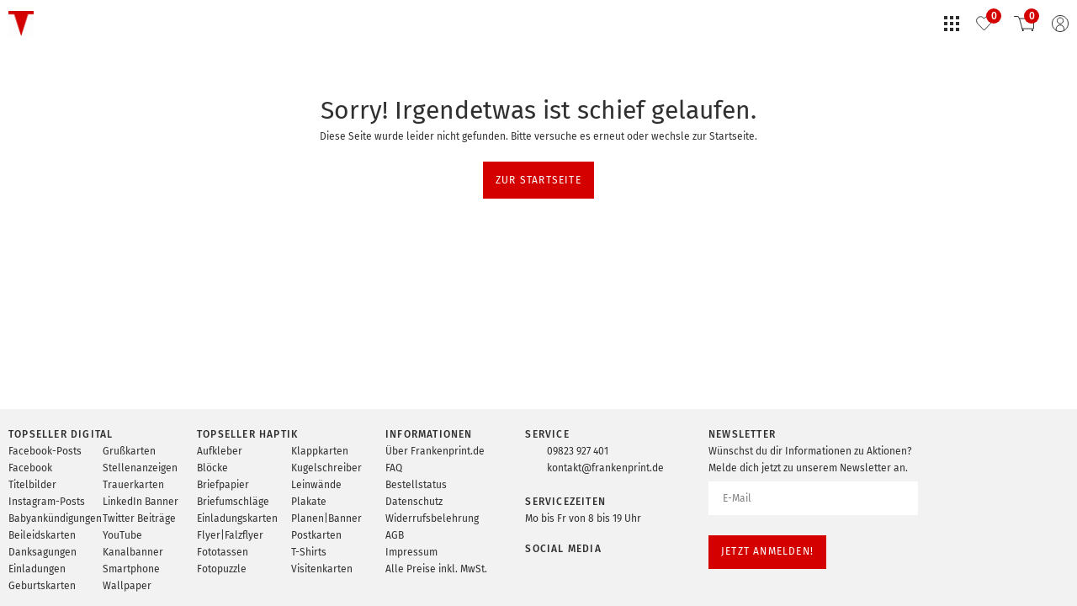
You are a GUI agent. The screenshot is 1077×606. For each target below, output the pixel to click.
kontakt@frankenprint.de (605, 468)
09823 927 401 (577, 451)
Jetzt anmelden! (767, 551)
